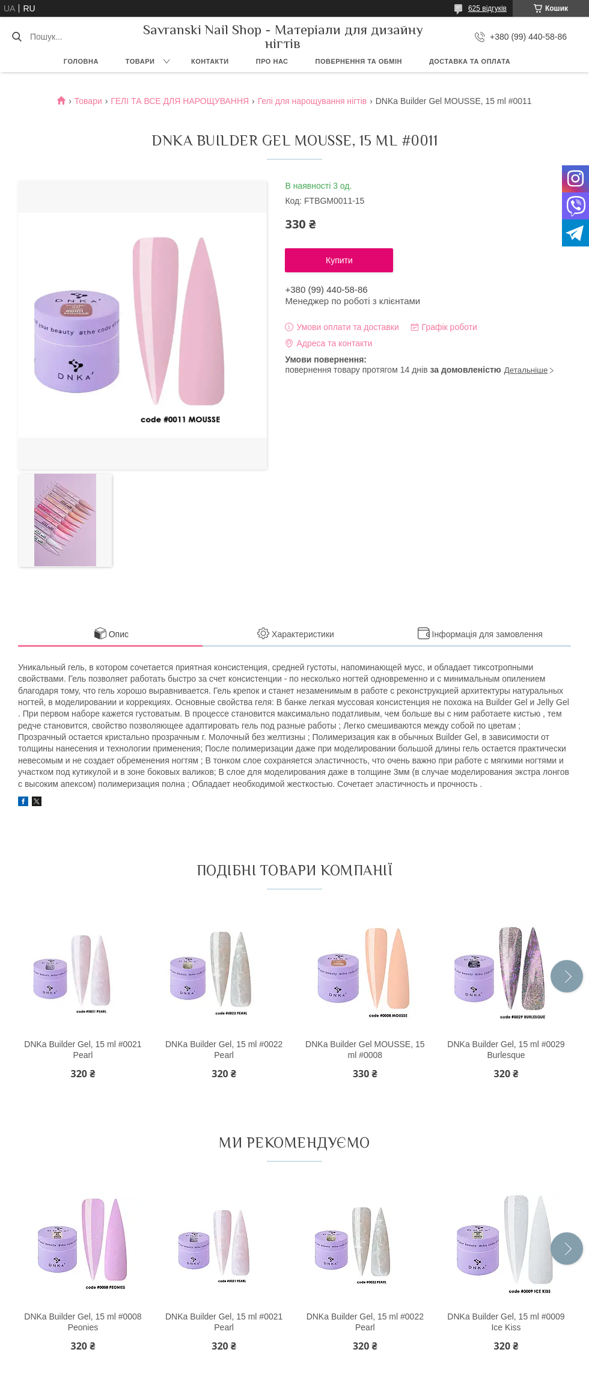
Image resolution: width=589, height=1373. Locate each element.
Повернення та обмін (359, 61)
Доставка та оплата (469, 61)
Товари (140, 61)
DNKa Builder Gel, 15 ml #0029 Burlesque (505, 1049)
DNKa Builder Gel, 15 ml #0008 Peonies (82, 1322)
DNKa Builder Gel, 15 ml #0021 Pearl (82, 1049)
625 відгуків (487, 8)
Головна (81, 61)
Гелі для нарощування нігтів (312, 101)
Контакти (210, 61)
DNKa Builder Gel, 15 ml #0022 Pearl (223, 1049)
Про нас (272, 61)
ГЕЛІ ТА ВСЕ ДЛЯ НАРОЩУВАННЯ (180, 101)
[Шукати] (16, 36)
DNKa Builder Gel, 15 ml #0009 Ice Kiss (505, 1322)
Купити (339, 260)
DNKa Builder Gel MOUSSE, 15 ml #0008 (364, 1049)
